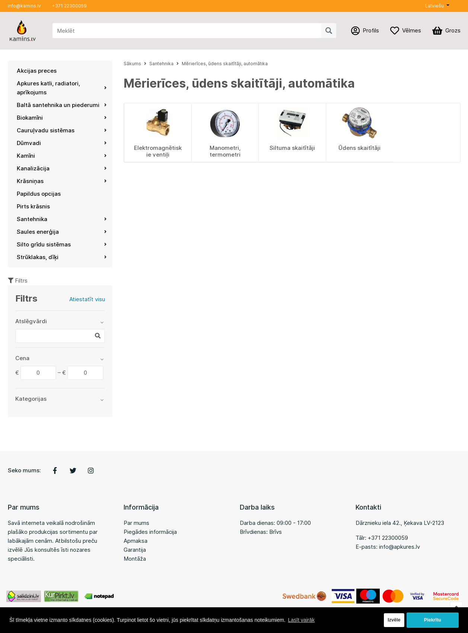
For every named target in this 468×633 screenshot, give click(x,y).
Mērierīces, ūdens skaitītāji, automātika (225, 63)
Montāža (135, 558)
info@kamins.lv (24, 6)
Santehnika (62, 219)
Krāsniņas (62, 181)
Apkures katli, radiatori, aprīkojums (62, 88)
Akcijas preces (37, 70)
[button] (437, 6)
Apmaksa (135, 540)
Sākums (132, 63)
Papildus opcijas (39, 193)
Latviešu (434, 6)
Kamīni (62, 155)
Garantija (135, 549)
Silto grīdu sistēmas (62, 244)
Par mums (136, 522)
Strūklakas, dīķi (62, 257)
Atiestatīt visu (87, 299)
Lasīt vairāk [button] (301, 620)
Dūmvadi (62, 143)
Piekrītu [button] (432, 620)
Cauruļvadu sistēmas (62, 130)
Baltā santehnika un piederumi (62, 104)
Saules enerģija (62, 231)
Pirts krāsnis (33, 206)
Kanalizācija (62, 168)
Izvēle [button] (394, 620)
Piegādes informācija (150, 531)
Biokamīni (62, 117)
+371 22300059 (69, 6)
